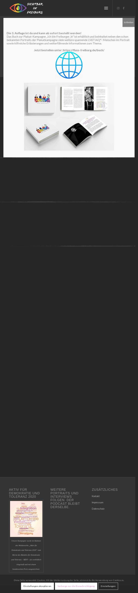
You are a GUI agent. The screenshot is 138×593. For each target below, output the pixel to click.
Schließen (128, 22)
